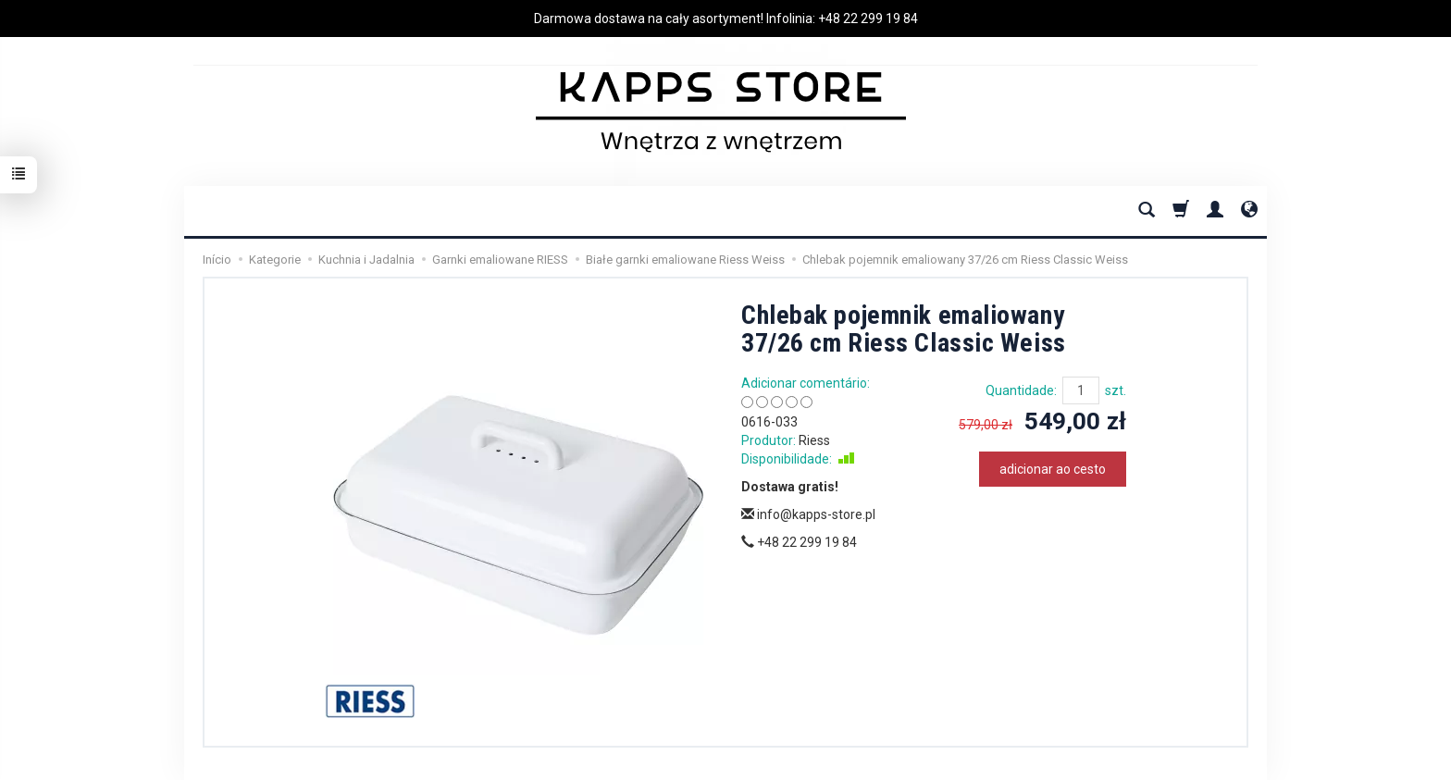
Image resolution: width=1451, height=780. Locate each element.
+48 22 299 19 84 (868, 18)
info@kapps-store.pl (808, 514)
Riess (814, 440)
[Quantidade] (1080, 390)
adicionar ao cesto (1052, 469)
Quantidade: (1021, 390)
